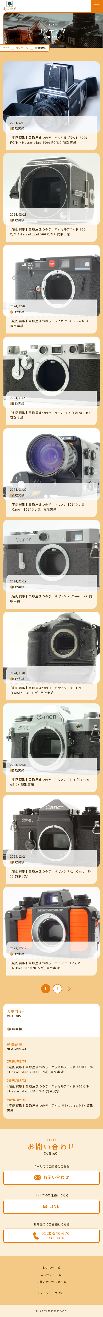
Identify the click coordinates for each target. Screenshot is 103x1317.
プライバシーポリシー (51, 1293)
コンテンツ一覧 (51, 1275)
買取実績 (14, 1029)
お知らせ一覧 (51, 1268)
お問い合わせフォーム (52, 1282)
